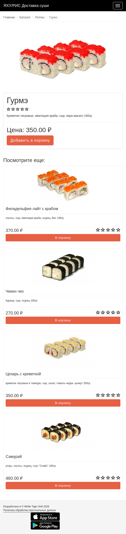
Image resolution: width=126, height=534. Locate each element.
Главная (9, 17)
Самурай (14, 456)
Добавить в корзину (30, 140)
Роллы (40, 17)
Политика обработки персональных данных (29, 510)
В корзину (63, 237)
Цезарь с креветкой (23, 374)
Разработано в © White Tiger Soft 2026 (26, 506)
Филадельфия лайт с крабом (32, 209)
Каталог (25, 17)
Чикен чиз (15, 291)
